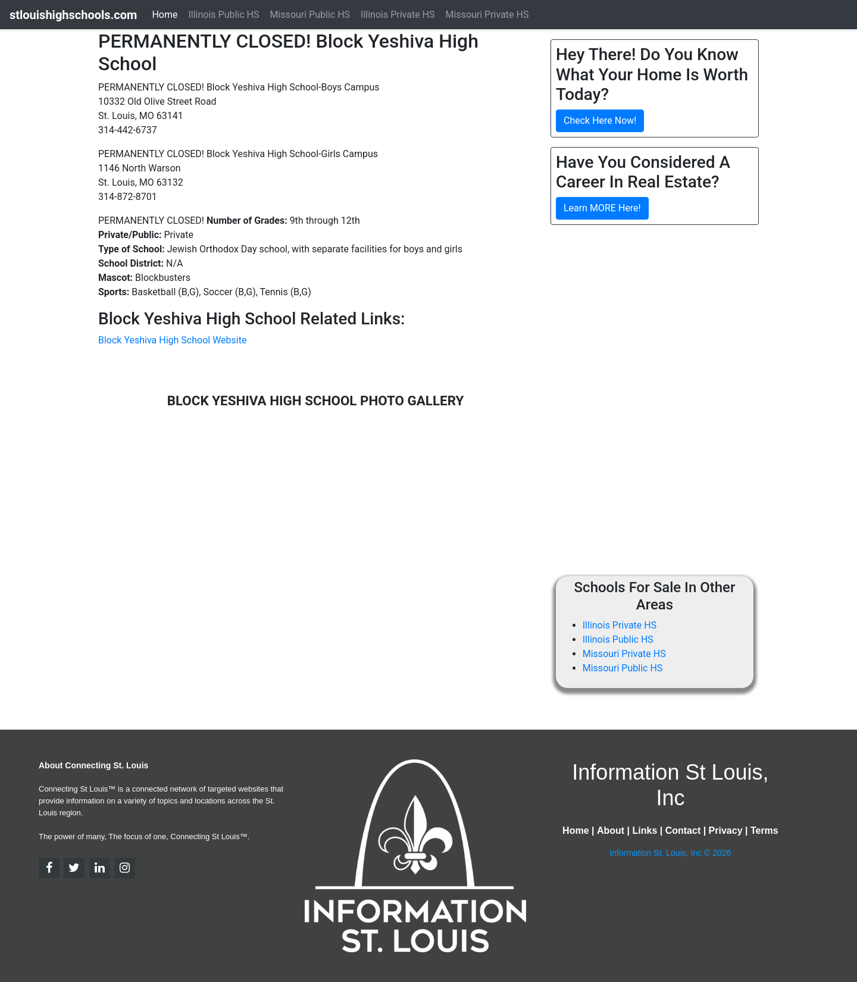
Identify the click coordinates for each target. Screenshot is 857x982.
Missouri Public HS (623, 668)
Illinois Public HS (618, 639)
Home (164, 14)
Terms (764, 830)
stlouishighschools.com (73, 15)
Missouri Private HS (624, 653)
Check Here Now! (600, 120)
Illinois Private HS (619, 625)
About (610, 830)
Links (644, 830)
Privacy (726, 830)
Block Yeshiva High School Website (172, 340)
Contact (683, 830)
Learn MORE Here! (602, 208)
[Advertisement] (650, 317)
